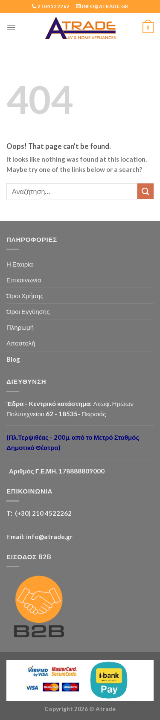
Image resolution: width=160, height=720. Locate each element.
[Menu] (11, 27)
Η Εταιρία (19, 264)
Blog (13, 359)
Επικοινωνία (23, 280)
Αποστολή (20, 343)
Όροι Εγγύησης (27, 311)
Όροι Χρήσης (25, 295)
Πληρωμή (20, 327)
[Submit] (145, 191)
